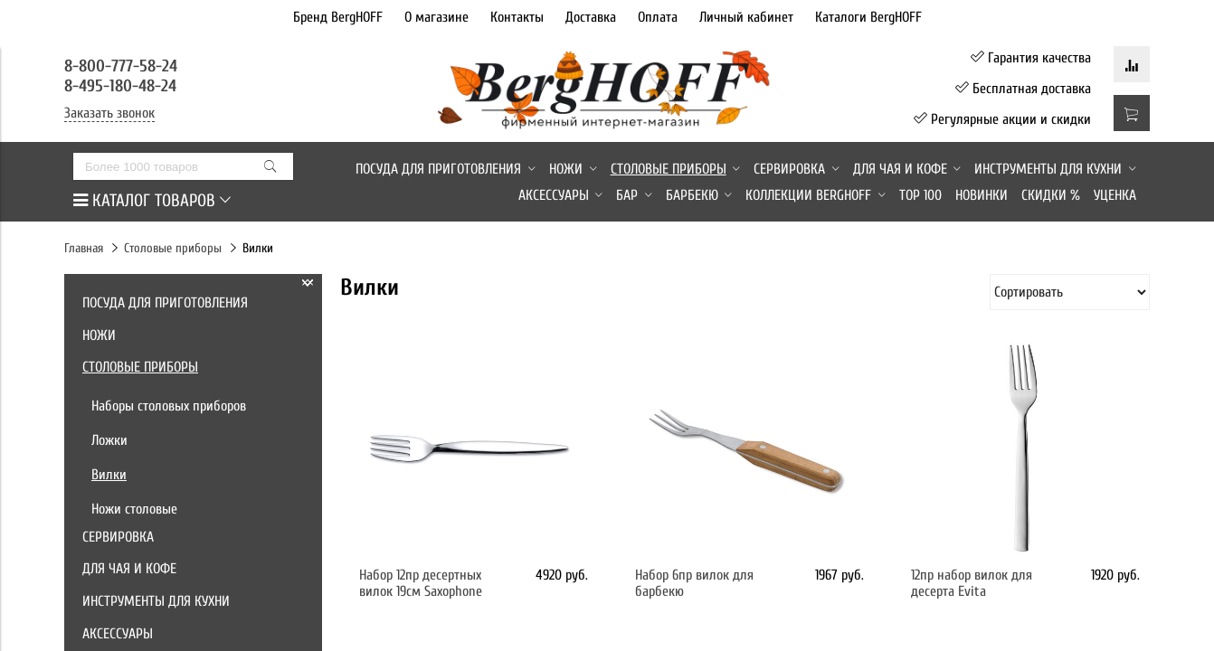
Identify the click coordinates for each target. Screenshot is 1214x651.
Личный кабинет (746, 17)
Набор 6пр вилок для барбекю (694, 583)
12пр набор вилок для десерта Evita (971, 583)
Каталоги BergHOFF (868, 17)
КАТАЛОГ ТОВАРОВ (152, 201)
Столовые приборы (173, 248)
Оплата (658, 17)
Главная (83, 248)
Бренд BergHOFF (338, 17)
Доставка (590, 17)
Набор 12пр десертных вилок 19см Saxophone (420, 583)
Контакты (517, 17)
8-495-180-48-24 (120, 86)
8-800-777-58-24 (123, 66)
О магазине (436, 17)
